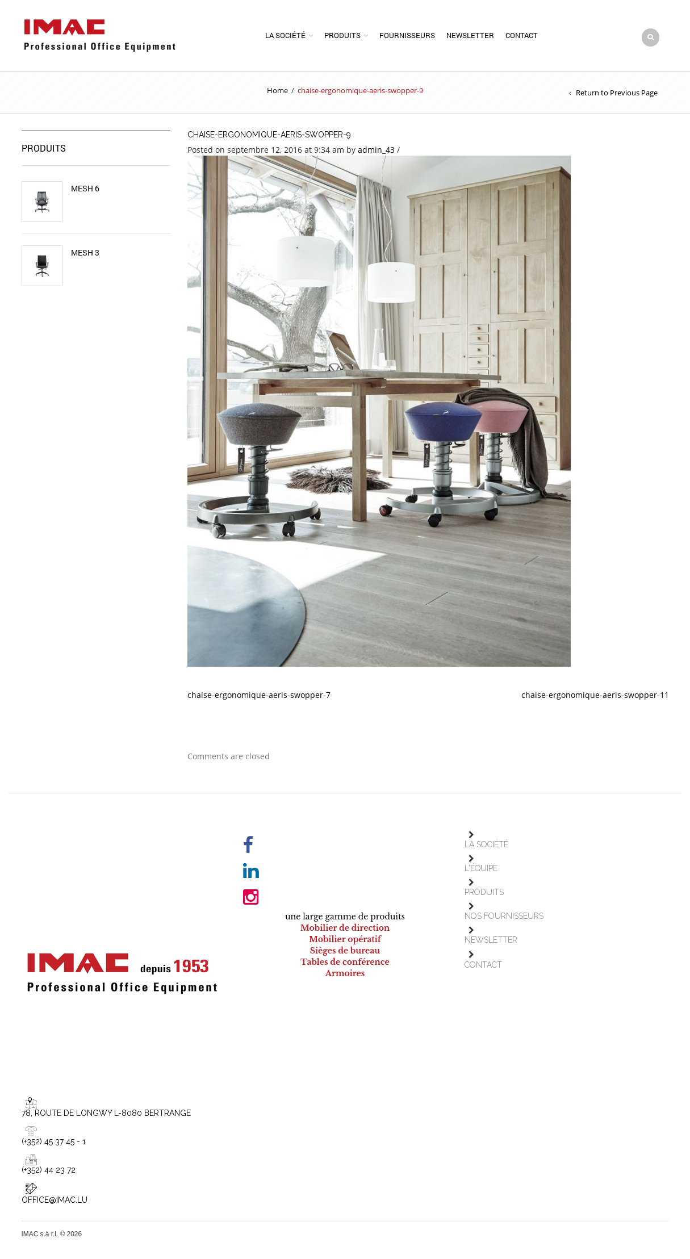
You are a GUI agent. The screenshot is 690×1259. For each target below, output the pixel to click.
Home (277, 91)
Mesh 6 (85, 190)
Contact (521, 35)
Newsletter (470, 35)
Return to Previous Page (617, 94)
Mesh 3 (85, 254)
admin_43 (376, 150)
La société (285, 35)
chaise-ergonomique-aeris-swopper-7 (259, 696)
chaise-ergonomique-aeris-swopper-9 (269, 135)
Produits (342, 35)
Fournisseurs (407, 35)
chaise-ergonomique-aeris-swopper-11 (595, 696)
